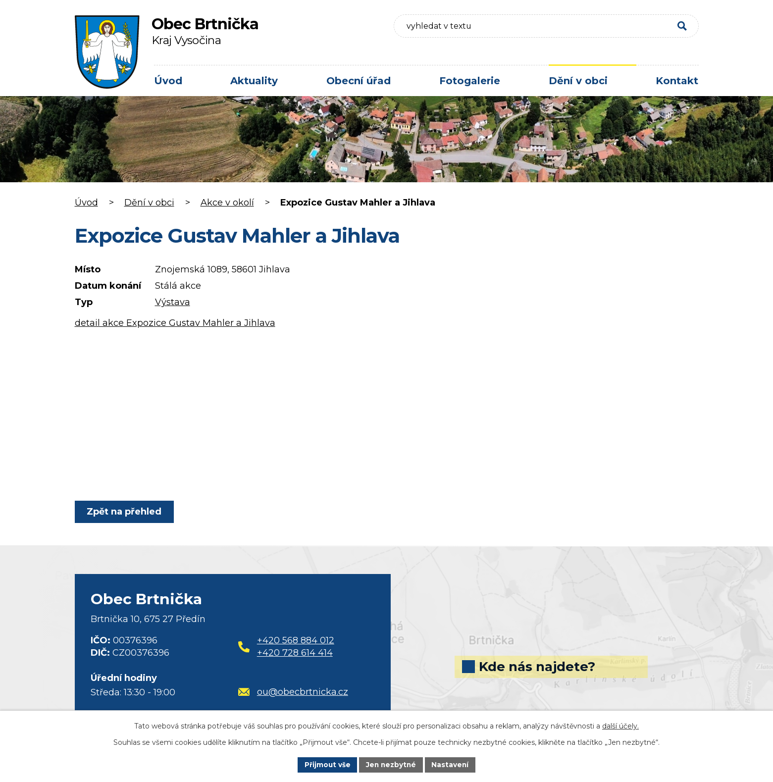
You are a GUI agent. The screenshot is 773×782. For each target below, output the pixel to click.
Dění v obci (578, 81)
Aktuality (254, 81)
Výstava (172, 302)
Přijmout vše (326, 764)
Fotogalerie (469, 81)
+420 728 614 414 (295, 652)
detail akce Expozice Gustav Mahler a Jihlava (175, 322)
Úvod (168, 81)
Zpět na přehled (125, 511)
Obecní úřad (358, 81)
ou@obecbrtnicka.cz (293, 691)
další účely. (620, 725)
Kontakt (677, 81)
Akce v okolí (227, 202)
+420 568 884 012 (295, 640)
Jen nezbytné (391, 764)
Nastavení (451, 764)
